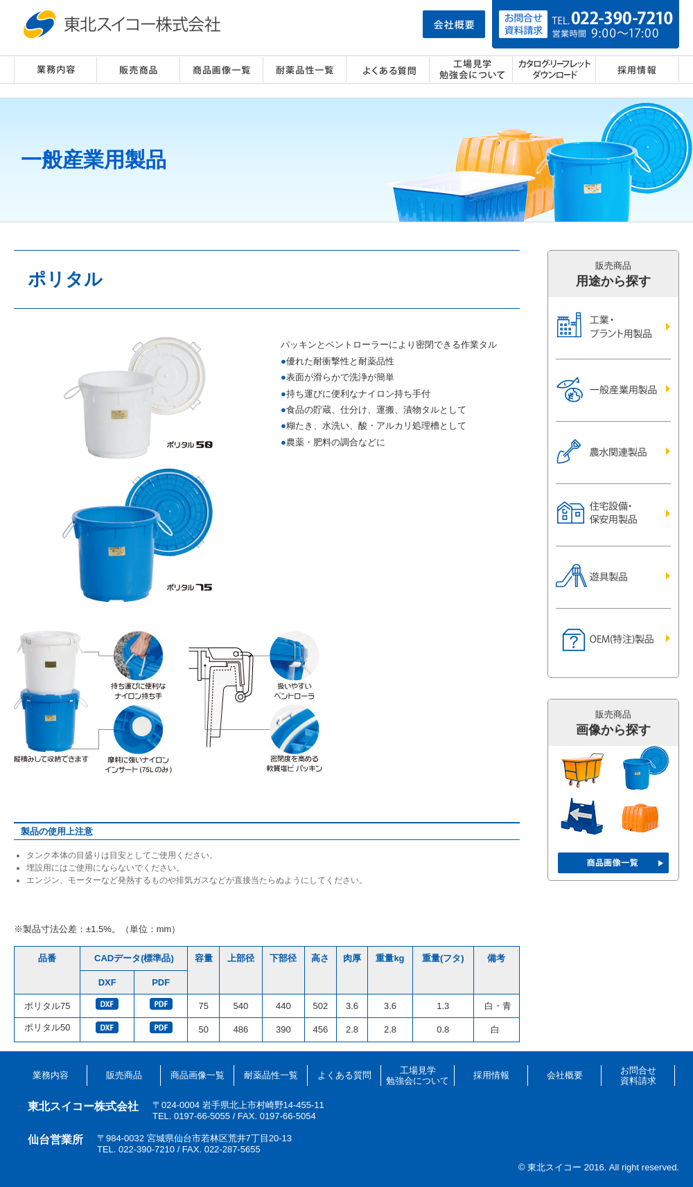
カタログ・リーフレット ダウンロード (554, 69)
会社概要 (565, 1075)
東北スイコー (125, 24)
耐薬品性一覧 (304, 69)
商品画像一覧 (221, 69)
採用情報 (637, 69)
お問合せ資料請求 (638, 1075)
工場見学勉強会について (417, 1075)
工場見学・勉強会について (471, 69)
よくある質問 (388, 69)
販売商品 (138, 69)
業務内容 (55, 69)
